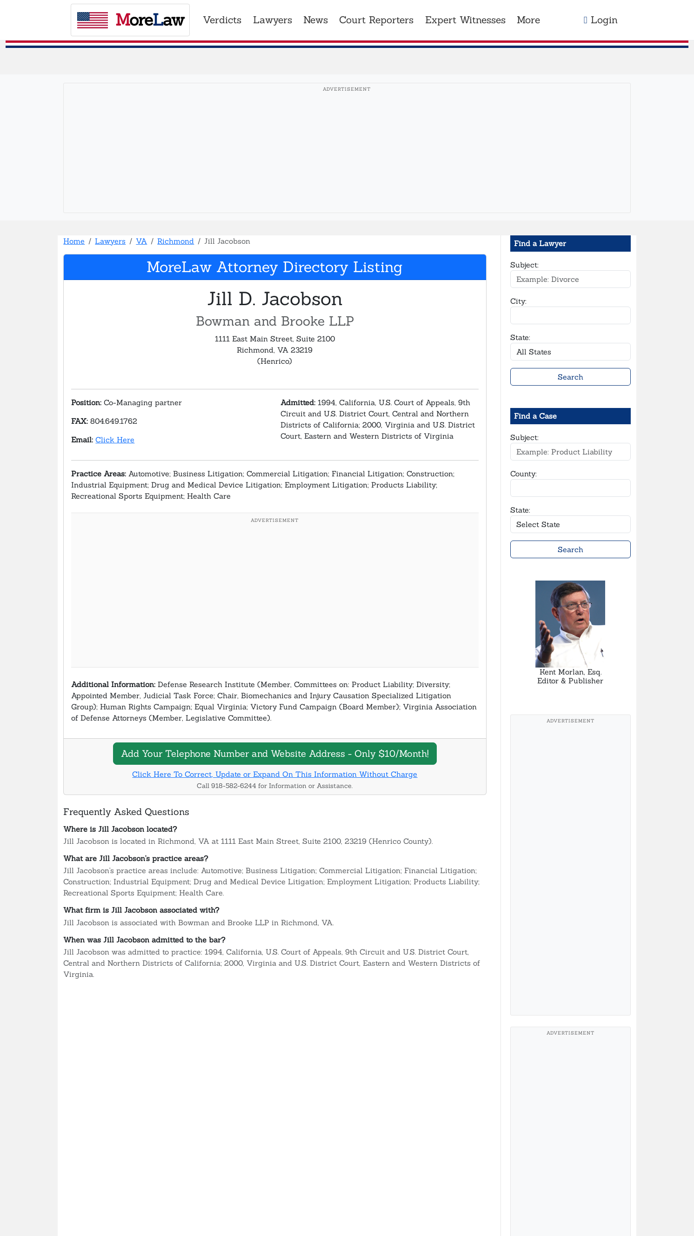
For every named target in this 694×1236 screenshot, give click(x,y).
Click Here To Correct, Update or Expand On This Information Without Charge (274, 774)
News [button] (315, 19)
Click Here (114, 439)
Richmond (175, 241)
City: (518, 301)
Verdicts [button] (222, 19)
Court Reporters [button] (376, 19)
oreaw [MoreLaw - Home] (130, 19)
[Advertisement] (347, 162)
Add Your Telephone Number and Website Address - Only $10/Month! (275, 753)
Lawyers (110, 241)
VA (141, 241)
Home (74, 241)
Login (601, 19)
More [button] (528, 19)
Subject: (524, 264)
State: (520, 337)
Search (570, 376)
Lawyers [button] (272, 19)
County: (523, 473)
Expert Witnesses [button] (465, 19)
